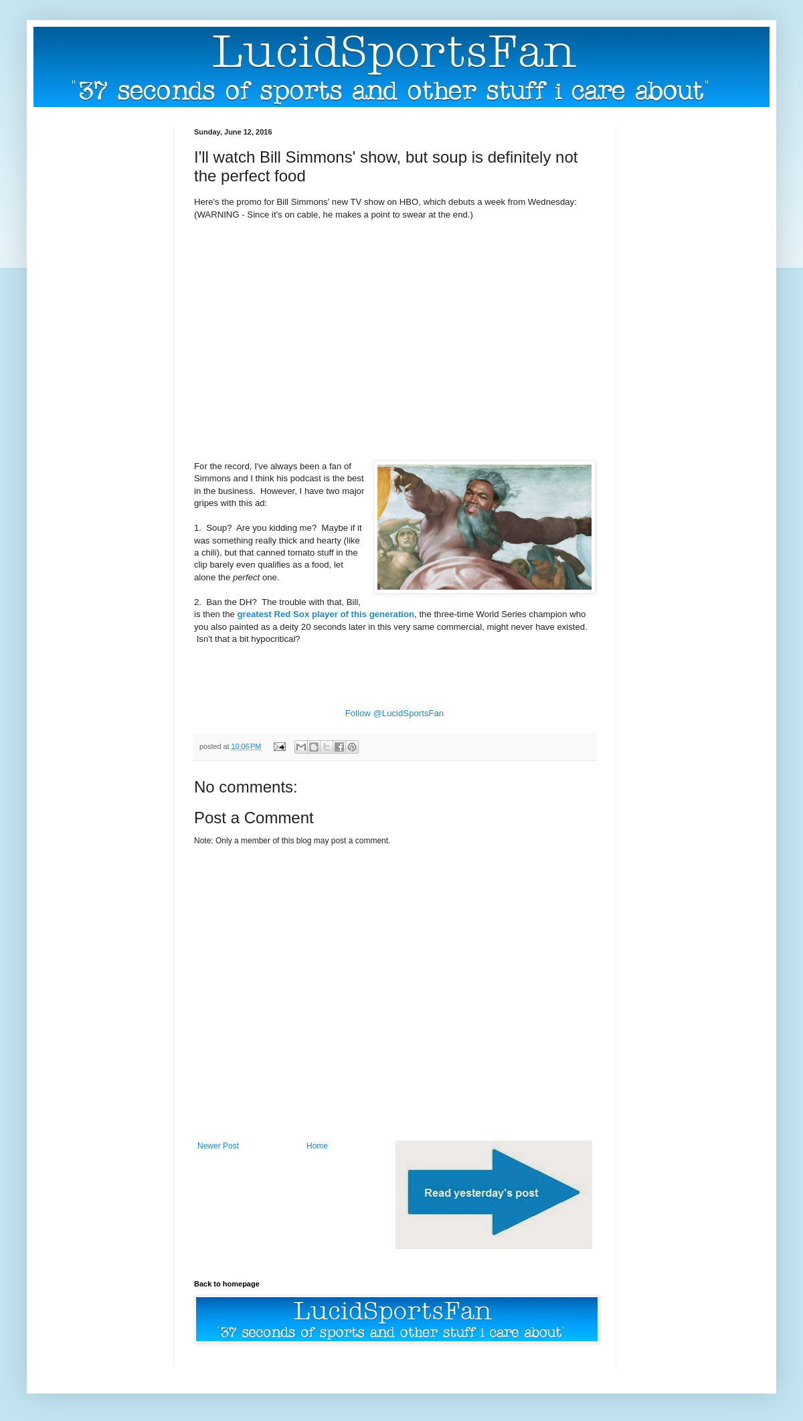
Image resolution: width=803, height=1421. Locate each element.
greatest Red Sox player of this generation (326, 614)
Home (317, 1146)
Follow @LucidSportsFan (394, 713)
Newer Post (218, 1146)
